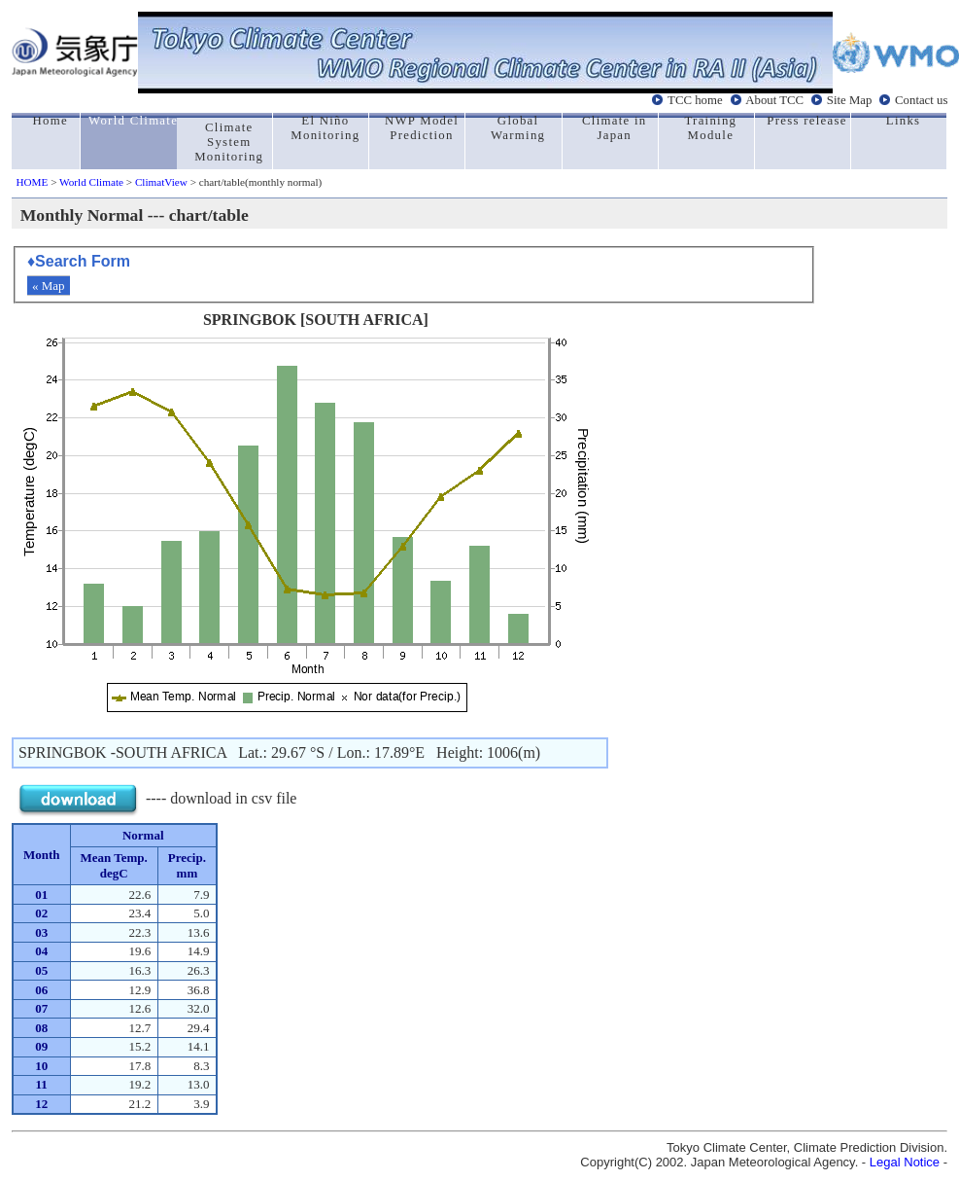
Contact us (921, 100)
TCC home (695, 100)
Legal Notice (905, 1162)
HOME (32, 182)
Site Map (850, 100)
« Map (48, 285)
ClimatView (161, 182)
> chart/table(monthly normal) (255, 182)
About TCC (774, 100)
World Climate (91, 182)
